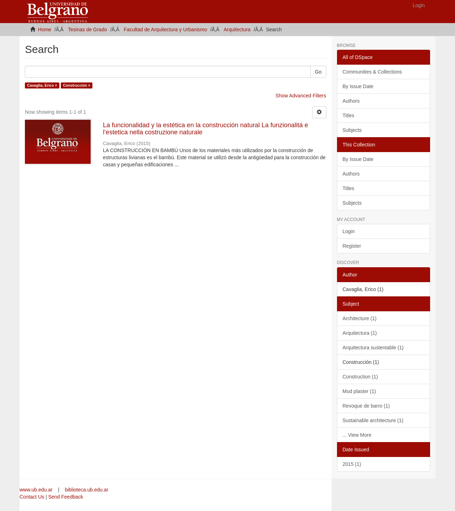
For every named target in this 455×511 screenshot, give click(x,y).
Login (349, 231)
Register (352, 246)
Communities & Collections (372, 72)
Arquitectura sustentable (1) (373, 347)
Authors (351, 101)
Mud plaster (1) (359, 391)
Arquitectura (237, 29)
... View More (357, 435)
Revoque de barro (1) (366, 406)
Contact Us (32, 497)
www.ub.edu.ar (37, 490)
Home (44, 29)
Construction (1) (360, 377)
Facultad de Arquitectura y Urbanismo (165, 29)
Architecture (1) (360, 318)
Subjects (352, 130)
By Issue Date (358, 86)
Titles (348, 115)
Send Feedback (65, 497)
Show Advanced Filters (300, 95)
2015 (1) (352, 464)
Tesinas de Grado (87, 29)
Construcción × (76, 85)
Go (318, 72)
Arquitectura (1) (360, 333)
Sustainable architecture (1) (373, 420)
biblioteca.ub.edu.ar (86, 490)
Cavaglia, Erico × (42, 85)
